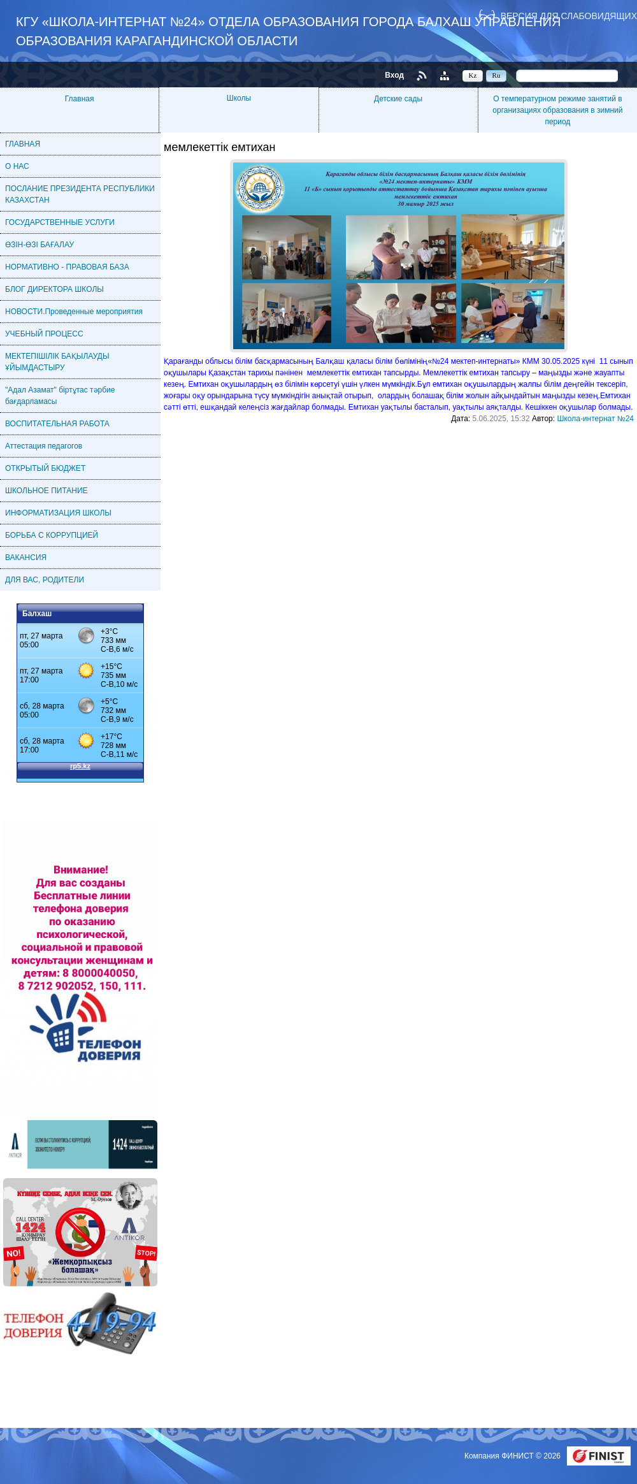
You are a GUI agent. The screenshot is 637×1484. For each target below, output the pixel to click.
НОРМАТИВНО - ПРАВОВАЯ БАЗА (67, 267)
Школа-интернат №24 (595, 418)
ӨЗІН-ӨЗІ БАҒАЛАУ (39, 244)
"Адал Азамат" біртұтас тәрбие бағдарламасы (60, 395)
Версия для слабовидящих (569, 15)
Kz (473, 75)
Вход (394, 75)
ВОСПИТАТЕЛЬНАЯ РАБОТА (57, 423)
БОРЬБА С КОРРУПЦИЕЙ (51, 535)
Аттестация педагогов (43, 446)
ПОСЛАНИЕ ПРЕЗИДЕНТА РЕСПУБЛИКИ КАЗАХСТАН (80, 194)
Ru (496, 75)
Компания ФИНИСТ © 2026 (513, 1456)
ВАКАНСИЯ (26, 557)
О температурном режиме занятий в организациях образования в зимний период (557, 110)
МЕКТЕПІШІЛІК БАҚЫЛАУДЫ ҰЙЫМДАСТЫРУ (57, 362)
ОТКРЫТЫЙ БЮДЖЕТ (45, 468)
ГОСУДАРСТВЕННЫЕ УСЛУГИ (60, 222)
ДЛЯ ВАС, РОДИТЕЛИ (44, 579)
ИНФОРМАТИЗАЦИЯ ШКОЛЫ (58, 512)
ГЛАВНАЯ (22, 144)
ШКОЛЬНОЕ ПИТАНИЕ (46, 490)
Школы (239, 98)
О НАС (17, 166)
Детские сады (398, 98)
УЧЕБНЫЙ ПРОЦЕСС (44, 333)
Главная (79, 98)
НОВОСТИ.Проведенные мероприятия (74, 311)
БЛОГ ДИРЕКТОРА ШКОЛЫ (54, 289)
